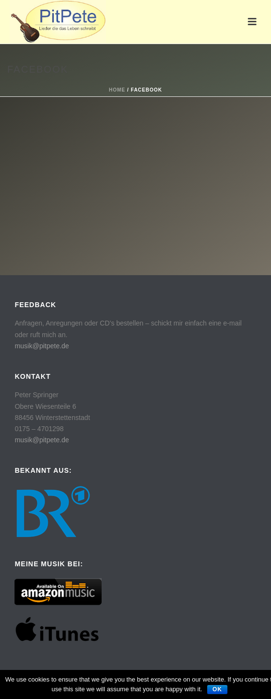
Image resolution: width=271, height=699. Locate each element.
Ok (217, 689)
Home (117, 90)
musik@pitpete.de (42, 346)
